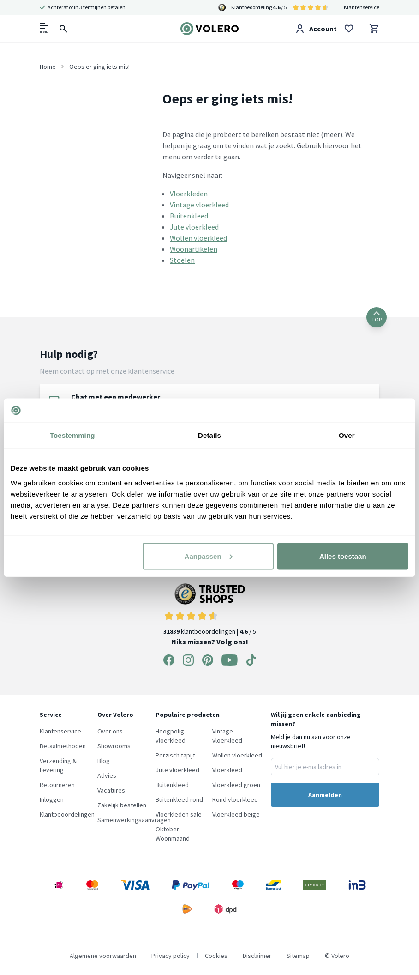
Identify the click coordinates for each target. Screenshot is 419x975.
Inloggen (52, 799)
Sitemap (298, 955)
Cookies (216, 955)
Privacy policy (170, 955)
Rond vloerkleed (235, 799)
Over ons (110, 731)
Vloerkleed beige (236, 814)
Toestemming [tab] (72, 435)
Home (48, 66)
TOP (376, 317)
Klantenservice (361, 7)
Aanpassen (209, 556)
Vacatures (111, 790)
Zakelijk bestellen (121, 805)
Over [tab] (347, 435)
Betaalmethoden (63, 746)
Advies (106, 775)
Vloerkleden (189, 193)
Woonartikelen (193, 249)
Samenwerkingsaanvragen (134, 820)
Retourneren (57, 785)
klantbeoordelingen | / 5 (209, 609)
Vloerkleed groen (236, 785)
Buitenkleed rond (179, 799)
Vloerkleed (227, 770)
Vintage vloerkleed (199, 204)
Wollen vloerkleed (198, 237)
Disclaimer (257, 955)
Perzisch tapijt (175, 755)
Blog (103, 761)
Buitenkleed (189, 215)
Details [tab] (209, 435)
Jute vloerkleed (194, 226)
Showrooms (114, 746)
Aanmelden (325, 795)
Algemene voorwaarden (103, 955)
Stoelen (182, 260)
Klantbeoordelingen (67, 814)
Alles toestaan (342, 556)
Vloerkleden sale (179, 814)
